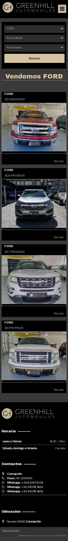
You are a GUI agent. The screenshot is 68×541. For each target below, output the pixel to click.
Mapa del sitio (10, 530)
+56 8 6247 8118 (32, 482)
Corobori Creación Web (51, 536)
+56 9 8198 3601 (32, 486)
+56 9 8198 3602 (32, 491)
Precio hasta (14, 47)
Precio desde (14, 37)
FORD (10, 28)
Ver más (59, 161)
